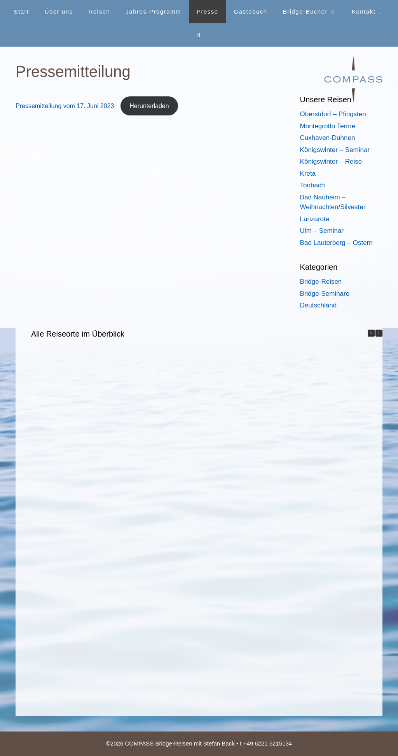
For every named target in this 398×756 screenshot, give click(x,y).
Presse (207, 11)
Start (21, 11)
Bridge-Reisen (321, 281)
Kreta (308, 173)
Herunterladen (149, 106)
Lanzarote (315, 219)
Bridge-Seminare (325, 293)
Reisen (99, 11)
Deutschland (318, 305)
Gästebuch (250, 11)
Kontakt (372, 11)
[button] (378, 333)
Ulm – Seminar (322, 230)
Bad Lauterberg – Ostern (336, 242)
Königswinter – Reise (331, 161)
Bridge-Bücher (313, 11)
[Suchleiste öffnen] (198, 35)
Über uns (59, 11)
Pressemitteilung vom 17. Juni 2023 (66, 106)
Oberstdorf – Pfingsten (333, 114)
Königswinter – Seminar (335, 150)
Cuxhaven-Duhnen (327, 137)
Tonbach (312, 185)
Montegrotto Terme (327, 126)
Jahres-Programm (153, 11)
